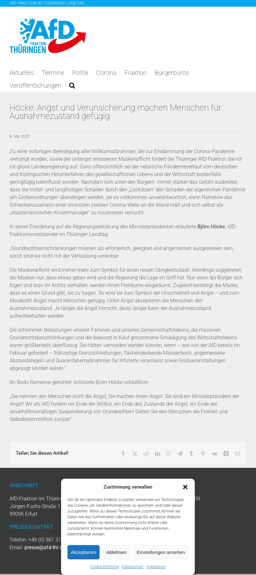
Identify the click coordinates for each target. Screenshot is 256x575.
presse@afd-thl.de (45, 547)
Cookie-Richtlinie (104, 566)
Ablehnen (116, 552)
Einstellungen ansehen (161, 552)
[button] (185, 487)
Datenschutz (132, 566)
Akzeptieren (83, 552)
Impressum (156, 566)
